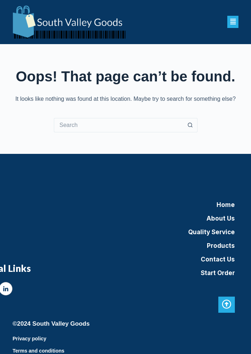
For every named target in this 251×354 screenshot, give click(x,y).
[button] (232, 22)
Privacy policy (29, 338)
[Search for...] (118, 125)
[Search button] (190, 125)
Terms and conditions (38, 351)
